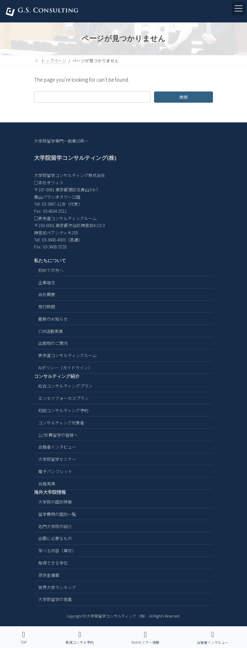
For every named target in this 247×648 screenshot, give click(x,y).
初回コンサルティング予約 (63, 410)
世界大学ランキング (57, 587)
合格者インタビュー (57, 447)
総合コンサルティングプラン (65, 386)
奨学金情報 (48, 575)
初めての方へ (51, 270)
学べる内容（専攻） (57, 550)
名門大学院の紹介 (55, 526)
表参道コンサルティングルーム (67, 355)
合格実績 (46, 483)
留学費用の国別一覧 (57, 514)
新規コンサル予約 (80, 637)
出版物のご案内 (53, 343)
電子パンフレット (55, 471)
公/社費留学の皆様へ (58, 434)
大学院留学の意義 (55, 599)
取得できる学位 (53, 563)
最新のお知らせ (53, 319)
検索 (183, 97)
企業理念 (46, 282)
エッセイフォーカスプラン (63, 398)
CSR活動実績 (50, 331)
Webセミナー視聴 (145, 637)
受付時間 (46, 306)
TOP (23, 637)
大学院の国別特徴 (55, 502)
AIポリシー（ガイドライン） (65, 367)
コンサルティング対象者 (61, 422)
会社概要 (46, 294)
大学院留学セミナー (57, 459)
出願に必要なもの (55, 538)
